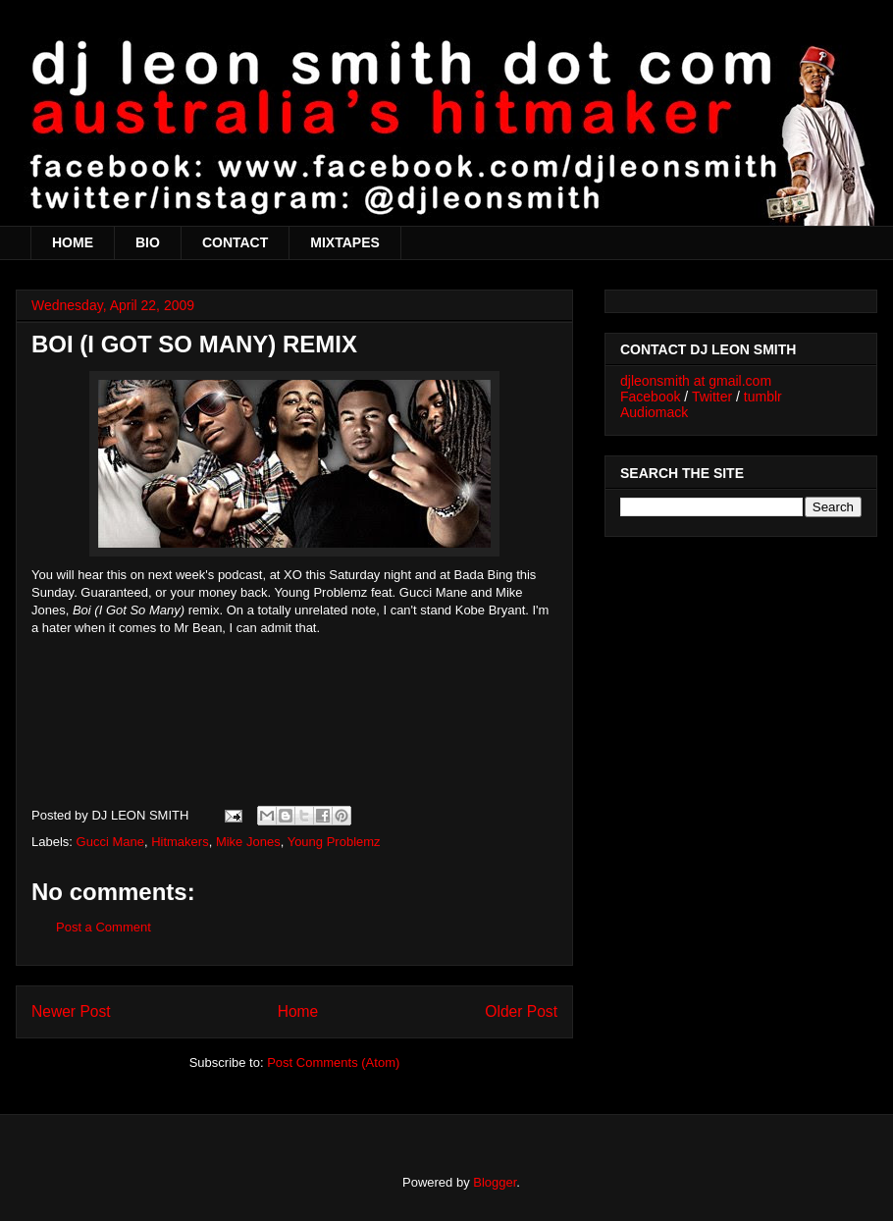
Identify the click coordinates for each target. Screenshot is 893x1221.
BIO (147, 242)
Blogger (494, 1182)
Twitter (712, 396)
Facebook (650, 396)
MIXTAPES (345, 242)
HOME (72, 242)
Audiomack (654, 412)
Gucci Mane (110, 841)
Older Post (521, 1011)
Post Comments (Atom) (333, 1062)
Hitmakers (180, 841)
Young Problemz (334, 841)
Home (298, 1011)
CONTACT (235, 242)
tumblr (763, 396)
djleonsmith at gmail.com (695, 381)
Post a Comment (103, 927)
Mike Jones (248, 841)
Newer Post (71, 1011)
